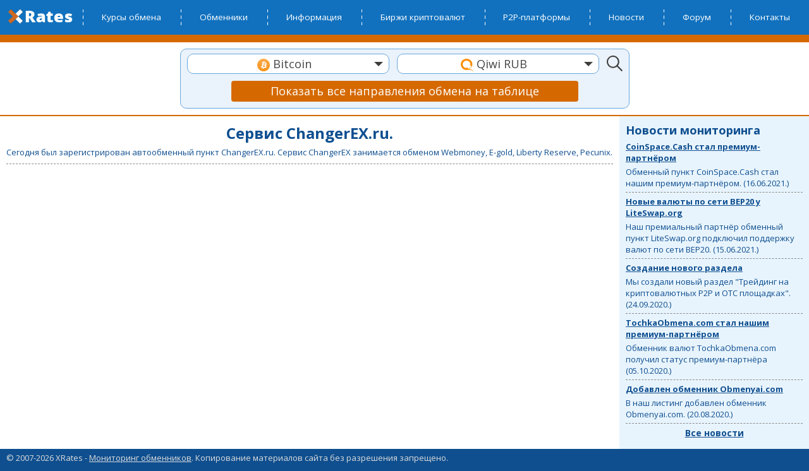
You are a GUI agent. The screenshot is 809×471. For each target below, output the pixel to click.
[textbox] (288, 64)
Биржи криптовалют (422, 17)
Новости (626, 17)
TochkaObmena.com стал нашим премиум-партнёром (697, 328)
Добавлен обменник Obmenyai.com (704, 389)
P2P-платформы (536, 17)
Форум (697, 17)
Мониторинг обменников (140, 457)
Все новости (714, 433)
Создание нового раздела (684, 267)
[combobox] (288, 64)
